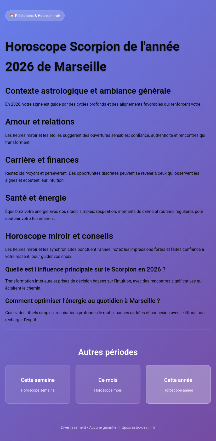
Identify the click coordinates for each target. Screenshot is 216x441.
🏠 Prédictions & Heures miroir (35, 16)
